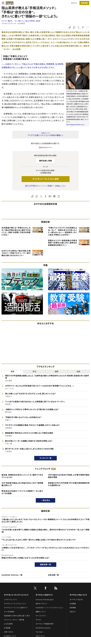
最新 (12, 372)
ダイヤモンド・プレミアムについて (15, 604)
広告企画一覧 (53, 575)
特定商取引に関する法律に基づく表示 (17, 616)
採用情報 (73, 608)
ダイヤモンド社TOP (76, 599)
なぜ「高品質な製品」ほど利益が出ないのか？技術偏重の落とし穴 (22, 484)
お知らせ (72, 612)
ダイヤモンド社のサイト (44, 595)
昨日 (34, 372)
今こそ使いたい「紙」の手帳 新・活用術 (27, 21)
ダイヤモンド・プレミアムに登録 (45, 179)
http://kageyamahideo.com (75, 124)
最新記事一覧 (45, 565)
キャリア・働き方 (7, 21)
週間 (56, 372)
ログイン (74, 3)
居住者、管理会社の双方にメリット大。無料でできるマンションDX (22, 476)
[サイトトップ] (8, 3)
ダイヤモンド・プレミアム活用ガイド (16, 608)
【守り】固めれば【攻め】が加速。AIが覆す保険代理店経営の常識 (68, 476)
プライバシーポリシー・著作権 (14, 620)
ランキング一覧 (46, 458)
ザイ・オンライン (41, 616)
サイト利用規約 (9, 612)
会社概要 (73, 604)
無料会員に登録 (45, 161)
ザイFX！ (38, 620)
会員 (78, 372)
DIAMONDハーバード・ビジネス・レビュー (50, 608)
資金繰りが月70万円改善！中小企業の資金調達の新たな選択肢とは (68, 484)
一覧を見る (45, 500)
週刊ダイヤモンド (41, 604)
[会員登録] (84, 3)
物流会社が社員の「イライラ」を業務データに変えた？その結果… (22, 492)
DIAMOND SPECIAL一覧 (12, 575)
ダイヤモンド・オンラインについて (16, 595)
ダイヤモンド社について (78, 595)
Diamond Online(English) (45, 599)
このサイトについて (10, 599)
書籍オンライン (41, 612)
